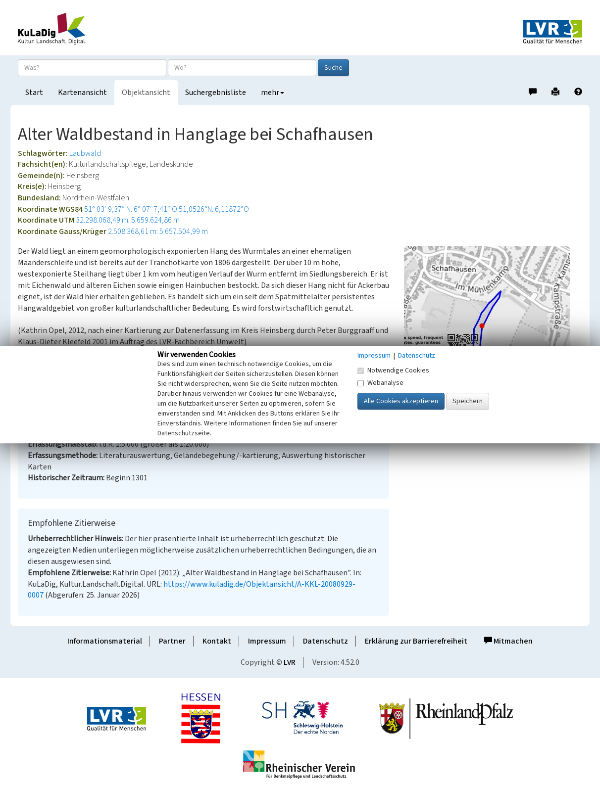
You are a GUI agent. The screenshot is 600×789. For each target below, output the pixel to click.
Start (34, 92)
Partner (172, 641)
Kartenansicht (82, 92)
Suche (333, 68)
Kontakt (216, 641)
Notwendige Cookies (393, 370)
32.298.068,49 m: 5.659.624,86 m (128, 220)
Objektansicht (146, 92)
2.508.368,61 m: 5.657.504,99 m (158, 231)
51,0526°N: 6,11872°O (214, 209)
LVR (290, 662)
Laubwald (85, 153)
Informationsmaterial (104, 641)
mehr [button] (272, 92)
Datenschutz (325, 641)
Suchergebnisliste (215, 92)
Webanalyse (380, 383)
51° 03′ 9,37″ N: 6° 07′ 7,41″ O (130, 209)
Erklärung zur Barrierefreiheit (416, 641)
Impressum (267, 641)
